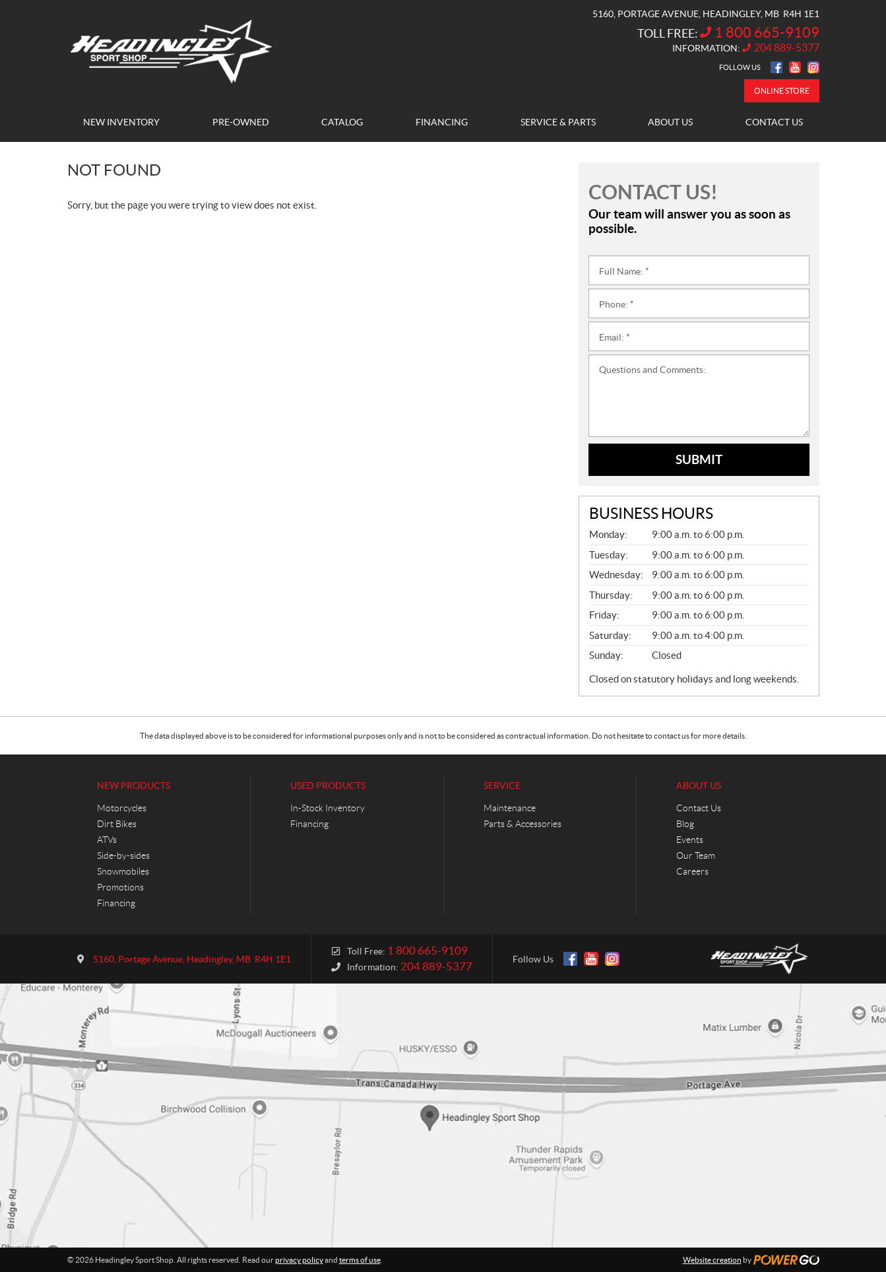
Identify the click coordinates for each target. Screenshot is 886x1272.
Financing (116, 903)
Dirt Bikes (117, 824)
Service (502, 785)
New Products (133, 785)
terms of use (360, 1259)
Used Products (327, 785)
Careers (692, 871)
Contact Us (698, 808)
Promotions (120, 887)
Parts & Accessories (522, 824)
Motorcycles (121, 808)
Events (689, 839)
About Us (698, 785)
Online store (781, 90)
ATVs (107, 839)
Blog (685, 824)
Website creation (712, 1259)
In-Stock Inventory (327, 808)
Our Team (695, 855)
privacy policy (299, 1259)
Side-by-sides (123, 855)
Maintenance (510, 808)
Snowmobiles (123, 871)
